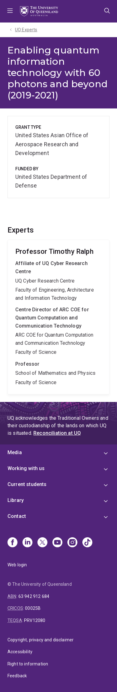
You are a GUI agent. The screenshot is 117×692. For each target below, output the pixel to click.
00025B (33, 608)
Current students (27, 484)
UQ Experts (26, 29)
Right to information (27, 663)
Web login (17, 564)
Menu (10, 11)
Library (15, 500)
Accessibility (19, 651)
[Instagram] (72, 543)
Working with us (26, 468)
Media (14, 452)
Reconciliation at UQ (57, 433)
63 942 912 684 (33, 596)
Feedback (17, 675)
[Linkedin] (27, 543)
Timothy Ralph (58, 317)
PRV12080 (34, 620)
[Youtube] (57, 543)
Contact (16, 516)
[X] (42, 543)
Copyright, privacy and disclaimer (40, 639)
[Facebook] (12, 543)
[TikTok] (87, 543)
